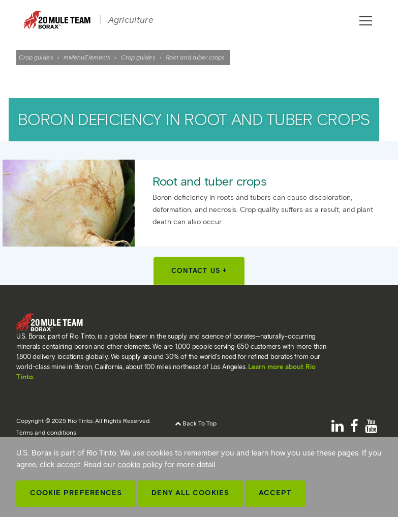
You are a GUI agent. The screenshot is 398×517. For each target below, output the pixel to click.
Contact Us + (199, 271)
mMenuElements (87, 57)
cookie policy (140, 464)
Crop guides (36, 57)
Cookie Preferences (76, 493)
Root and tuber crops (209, 181)
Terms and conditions (46, 432)
